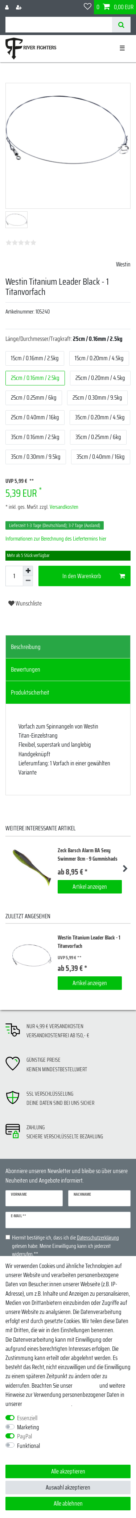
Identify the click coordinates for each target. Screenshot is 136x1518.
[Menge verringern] (28, 581)
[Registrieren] (19, 7)
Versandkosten (63, 507)
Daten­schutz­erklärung (47, 1404)
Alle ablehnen (68, 1503)
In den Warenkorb (93, 576)
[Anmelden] (8, 7)
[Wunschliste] (87, 7)
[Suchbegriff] (58, 24)
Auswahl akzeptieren (68, 1487)
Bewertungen (25, 669)
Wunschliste (25, 603)
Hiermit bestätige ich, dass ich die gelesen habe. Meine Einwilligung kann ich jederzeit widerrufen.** (65, 1246)
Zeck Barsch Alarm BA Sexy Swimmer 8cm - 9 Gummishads (88, 854)
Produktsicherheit (30, 692)
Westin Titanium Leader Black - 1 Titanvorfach (89, 942)
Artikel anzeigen (90, 886)
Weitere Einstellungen (28, 1455)
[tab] (68, 646)
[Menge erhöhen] (28, 571)
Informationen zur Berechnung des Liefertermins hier (55, 538)
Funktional (28, 1445)
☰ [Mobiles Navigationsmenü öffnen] (122, 48)
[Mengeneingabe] (14, 576)
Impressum (86, 1385)
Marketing (28, 1427)
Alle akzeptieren (68, 1471)
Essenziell (27, 1418)
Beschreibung (26, 647)
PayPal (24, 1436)
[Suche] (121, 24)
